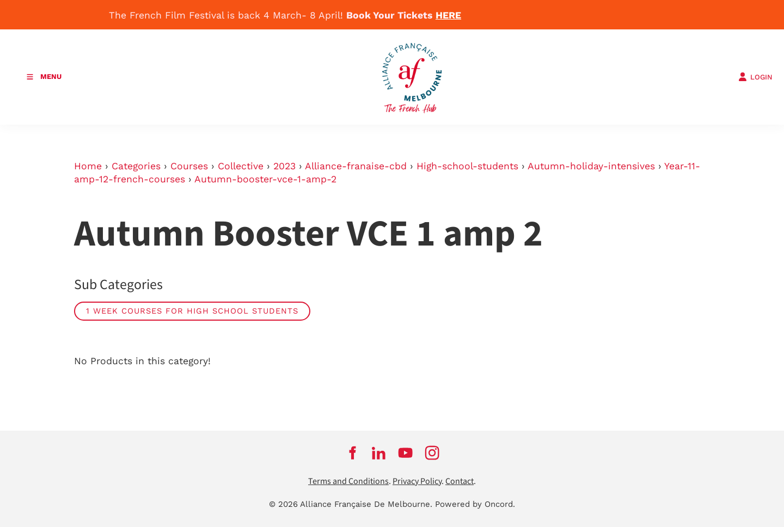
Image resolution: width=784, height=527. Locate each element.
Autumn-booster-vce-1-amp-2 (265, 179)
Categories (136, 166)
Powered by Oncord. (475, 504)
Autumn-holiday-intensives (591, 166)
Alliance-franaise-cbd (356, 166)
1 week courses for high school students (192, 311)
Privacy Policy (417, 481)
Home (88, 166)
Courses (189, 166)
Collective (241, 166)
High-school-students (467, 166)
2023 (284, 166)
